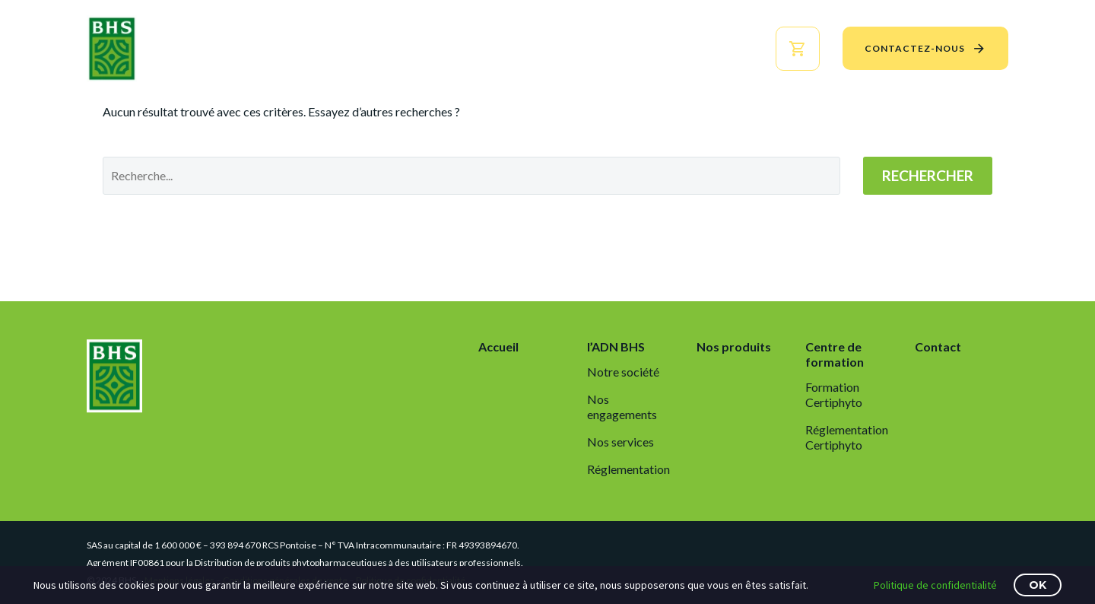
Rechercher (927, 175)
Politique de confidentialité (935, 585)
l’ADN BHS (412, 48)
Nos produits (512, 48)
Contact (938, 346)
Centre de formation (653, 48)
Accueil (332, 48)
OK (1037, 585)
